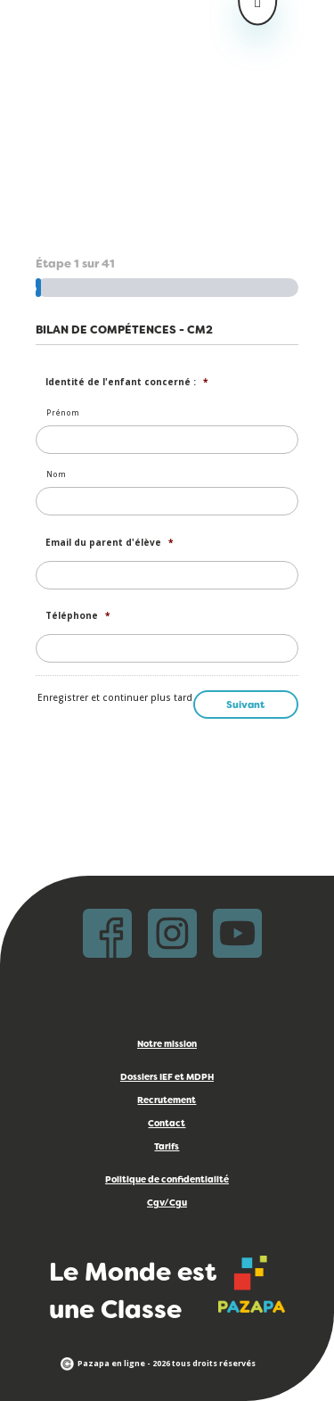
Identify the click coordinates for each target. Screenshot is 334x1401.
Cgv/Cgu (167, 1203)
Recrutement (166, 1101)
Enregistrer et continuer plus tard (114, 697)
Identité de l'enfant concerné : (126, 382)
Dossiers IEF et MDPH (167, 1078)
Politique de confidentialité (167, 1180)
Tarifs (166, 1147)
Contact (166, 1124)
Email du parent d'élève (109, 542)
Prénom (62, 412)
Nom (56, 474)
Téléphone (77, 616)
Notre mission (167, 1045)
